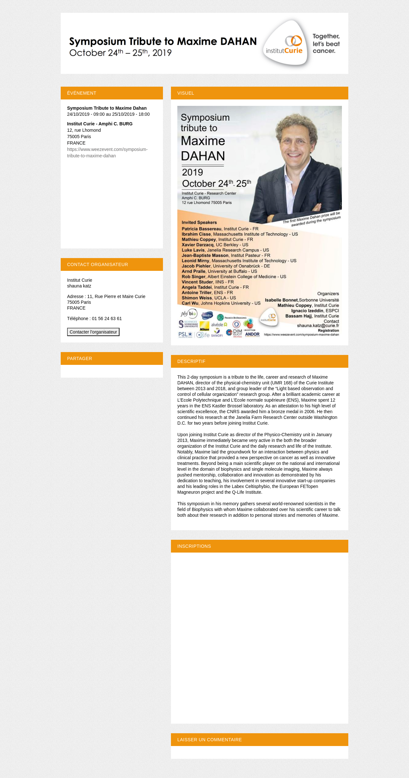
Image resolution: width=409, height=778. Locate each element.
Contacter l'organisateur (93, 331)
